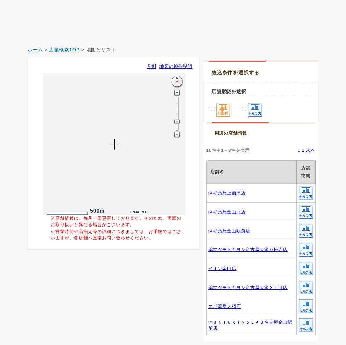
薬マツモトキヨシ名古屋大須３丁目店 (248, 287)
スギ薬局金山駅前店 (229, 230)
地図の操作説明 (175, 66)
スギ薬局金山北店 (227, 211)
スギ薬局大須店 (224, 306)
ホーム (35, 49)
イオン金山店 (222, 268)
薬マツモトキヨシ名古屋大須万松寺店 (248, 249)
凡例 (151, 66)
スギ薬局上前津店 (227, 192)
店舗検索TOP (64, 49)
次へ (311, 150)
